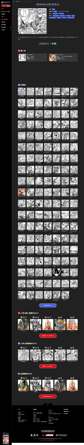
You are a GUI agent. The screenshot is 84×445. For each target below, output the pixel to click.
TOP (13, 1)
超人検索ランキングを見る (48, 336)
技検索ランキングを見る (48, 368)
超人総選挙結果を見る (47, 398)
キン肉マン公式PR (48, 433)
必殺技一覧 (17, 1)
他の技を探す (47, 305)
